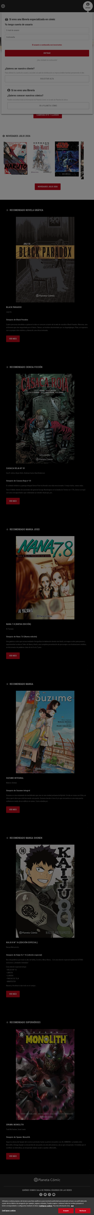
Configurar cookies (45, 1206)
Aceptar (66, 1211)
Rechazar (83, 1211)
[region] (47, 1206)
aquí (72, 1206)
